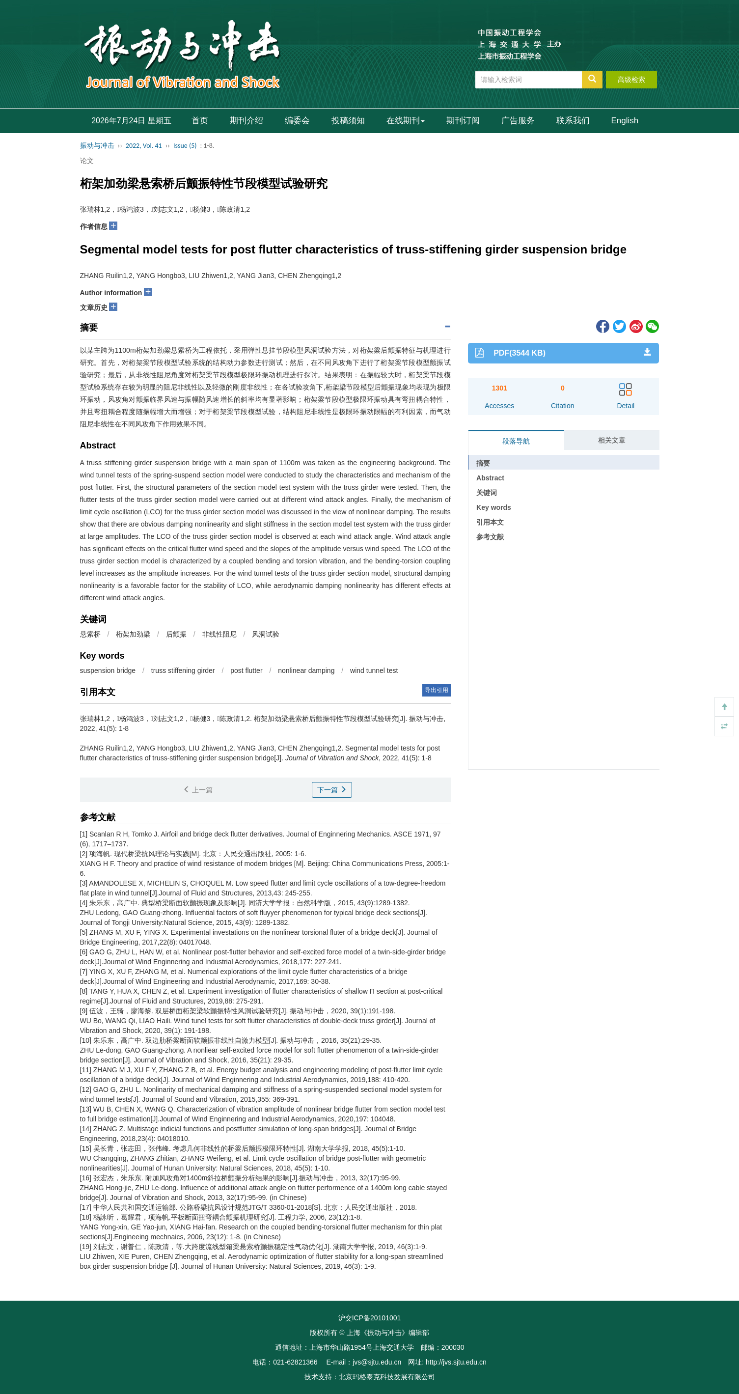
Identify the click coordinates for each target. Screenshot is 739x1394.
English (625, 120)
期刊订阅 (463, 120)
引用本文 (490, 522)
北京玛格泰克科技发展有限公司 (387, 1377)
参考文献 (490, 537)
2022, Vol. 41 (144, 145)
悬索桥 (90, 634)
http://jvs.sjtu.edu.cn (456, 1362)
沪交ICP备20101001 (369, 1318)
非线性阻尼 (219, 634)
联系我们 (573, 120)
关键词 (486, 493)
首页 (200, 120)
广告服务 (518, 120)
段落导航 (516, 441)
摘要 (483, 463)
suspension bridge (108, 670)
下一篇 (332, 790)
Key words (493, 507)
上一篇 (198, 790)
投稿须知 (348, 120)
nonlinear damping (306, 670)
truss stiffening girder (183, 670)
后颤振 (176, 634)
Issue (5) (185, 145)
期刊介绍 (246, 120)
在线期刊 (405, 120)
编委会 (297, 120)
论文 (87, 161)
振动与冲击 (97, 145)
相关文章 (612, 440)
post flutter (246, 670)
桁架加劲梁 (133, 634)
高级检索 (631, 80)
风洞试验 (265, 634)
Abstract (490, 478)
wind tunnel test (374, 670)
